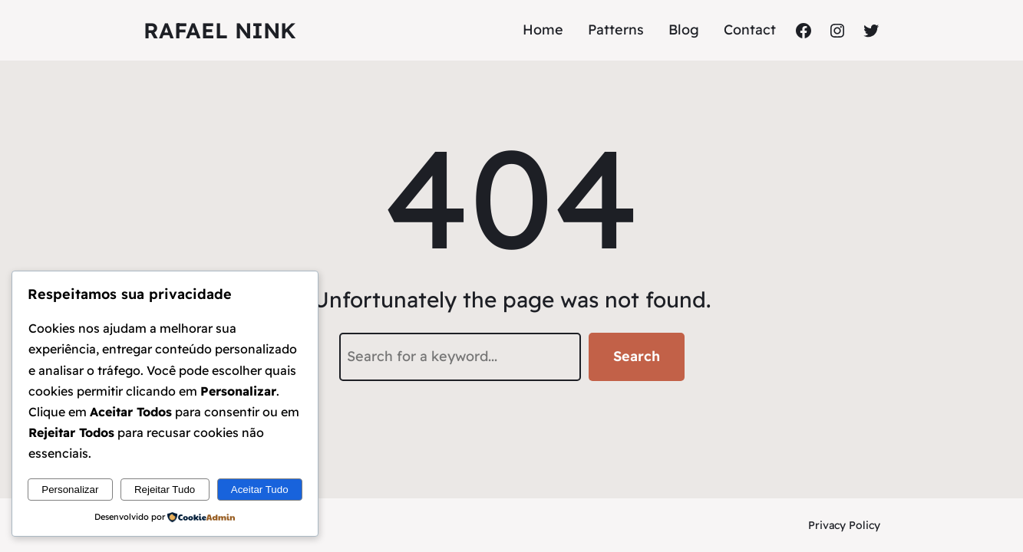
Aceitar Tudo (260, 489)
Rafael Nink (220, 30)
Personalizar (69, 489)
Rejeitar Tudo (164, 489)
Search (636, 356)
